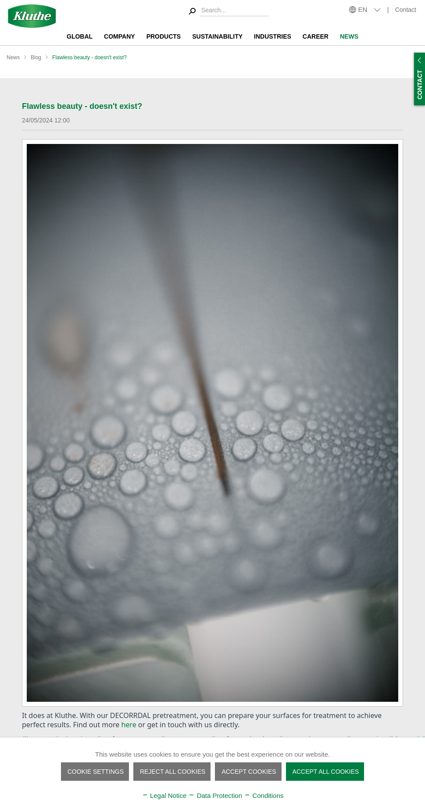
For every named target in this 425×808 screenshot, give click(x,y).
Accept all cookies (326, 771)
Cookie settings (96, 771)
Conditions (263, 795)
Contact (405, 9)
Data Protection (215, 795)
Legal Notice (164, 795)
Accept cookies (248, 771)
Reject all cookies (172, 771)
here (128, 724)
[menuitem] (227, 11)
